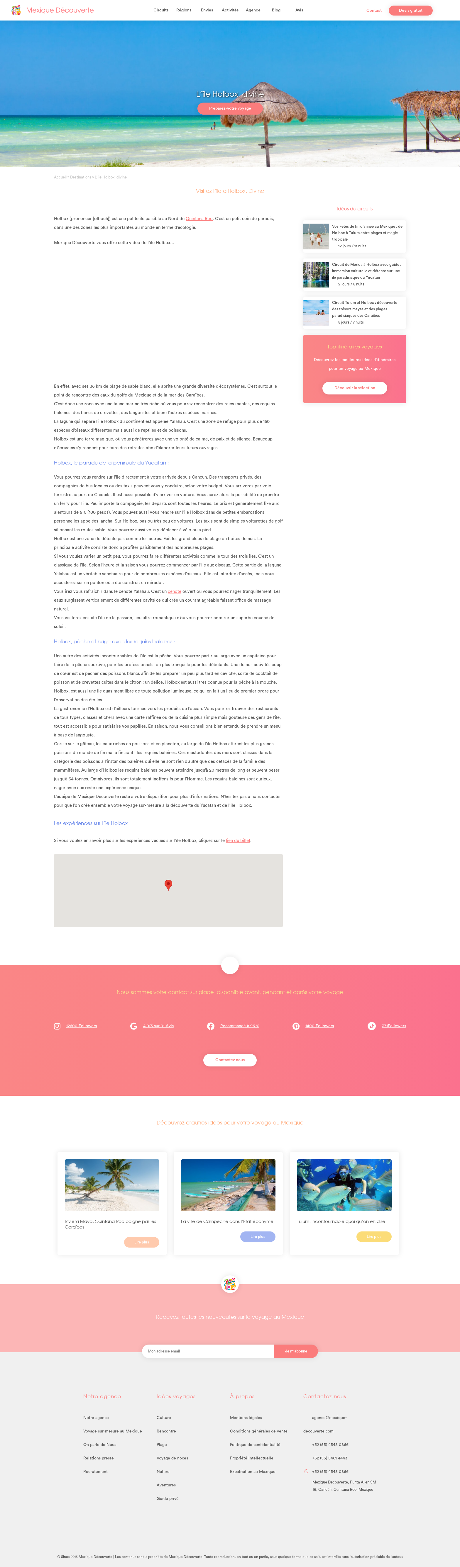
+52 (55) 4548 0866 (326, 1445)
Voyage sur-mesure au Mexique (112, 1431)
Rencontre (166, 1431)
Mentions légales (246, 1418)
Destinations (80, 177)
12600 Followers (81, 1026)
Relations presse (98, 1458)
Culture (164, 1418)
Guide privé (168, 1499)
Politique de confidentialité (255, 1445)
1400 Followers (319, 1026)
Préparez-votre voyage (230, 108)
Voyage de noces (172, 1458)
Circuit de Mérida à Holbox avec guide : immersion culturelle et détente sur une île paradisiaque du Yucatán (366, 271)
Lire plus (141, 1242)
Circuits (160, 10)
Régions (183, 10)
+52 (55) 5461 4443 (325, 1458)
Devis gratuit (410, 10)
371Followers (386, 1026)
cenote (174, 591)
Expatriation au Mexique (252, 1472)
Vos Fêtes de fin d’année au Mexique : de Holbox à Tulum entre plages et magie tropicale (367, 232)
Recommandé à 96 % (239, 1026)
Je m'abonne (296, 1351)
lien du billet (238, 840)
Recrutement (95, 1472)
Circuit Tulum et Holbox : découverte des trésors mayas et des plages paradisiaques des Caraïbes (364, 309)
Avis (299, 10)
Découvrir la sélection (354, 388)
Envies (207, 10)
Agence (253, 10)
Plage (162, 1445)
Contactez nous (230, 1060)
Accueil (60, 177)
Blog (276, 10)
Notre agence (96, 1418)
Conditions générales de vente (259, 1431)
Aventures (166, 1485)
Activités (230, 10)
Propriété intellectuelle (251, 1458)
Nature (163, 1472)
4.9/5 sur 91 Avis (158, 1026)
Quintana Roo (199, 219)
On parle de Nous (99, 1445)
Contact (374, 10)
